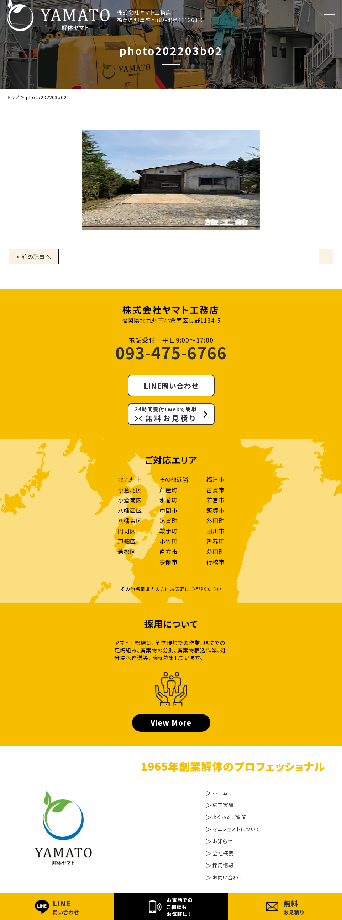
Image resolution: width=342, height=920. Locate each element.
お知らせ (222, 841)
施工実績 (223, 804)
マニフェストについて (236, 829)
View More (171, 722)
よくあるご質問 (229, 817)
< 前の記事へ (33, 256)
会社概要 (223, 853)
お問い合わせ (227, 877)
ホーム (220, 792)
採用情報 (223, 865)
